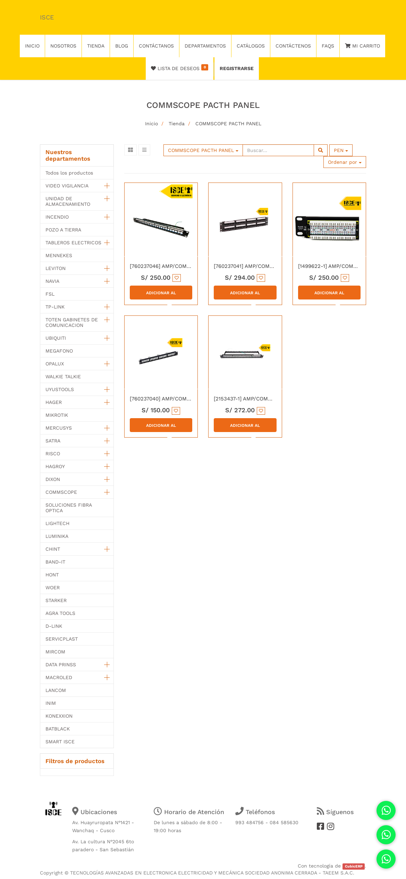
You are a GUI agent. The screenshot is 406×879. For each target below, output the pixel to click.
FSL (49, 294)
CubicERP (354, 866)
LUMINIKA (56, 536)
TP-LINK (55, 307)
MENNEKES (58, 255)
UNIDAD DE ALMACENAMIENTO (67, 201)
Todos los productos (69, 173)
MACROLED (58, 677)
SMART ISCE (60, 741)
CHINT (52, 549)
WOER (52, 587)
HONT (52, 574)
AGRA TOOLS (60, 613)
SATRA (52, 440)
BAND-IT (55, 562)
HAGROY (55, 466)
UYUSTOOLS (59, 389)
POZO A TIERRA (63, 230)
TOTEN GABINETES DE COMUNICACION (71, 322)
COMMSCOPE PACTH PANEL (228, 123)
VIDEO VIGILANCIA (66, 185)
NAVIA (52, 281)
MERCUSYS (58, 428)
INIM (50, 703)
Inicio (151, 123)
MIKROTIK (56, 415)
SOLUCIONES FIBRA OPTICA (68, 507)
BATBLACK (57, 729)
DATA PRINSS (60, 664)
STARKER (56, 600)
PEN (341, 150)
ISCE (47, 17)
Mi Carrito (362, 46)
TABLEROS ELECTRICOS (73, 242)
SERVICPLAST (61, 639)
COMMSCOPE (61, 492)
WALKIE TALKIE (63, 376)
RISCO (52, 453)
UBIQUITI (55, 338)
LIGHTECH (57, 523)
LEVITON (55, 268)
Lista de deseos (179, 67)
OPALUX (54, 363)
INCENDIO (57, 217)
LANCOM (55, 690)
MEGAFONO (59, 351)
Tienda (177, 123)
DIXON (52, 479)
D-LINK (53, 626)
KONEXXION (59, 716)
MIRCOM (55, 651)
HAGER (53, 402)
